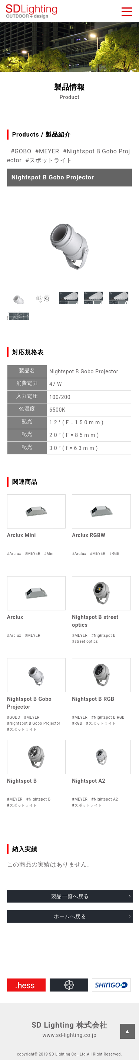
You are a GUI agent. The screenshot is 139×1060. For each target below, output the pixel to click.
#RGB (114, 554)
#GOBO (21, 151)
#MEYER (47, 151)
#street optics (85, 641)
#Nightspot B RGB (108, 717)
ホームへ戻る (70, 916)
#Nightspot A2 (104, 799)
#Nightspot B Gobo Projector (33, 723)
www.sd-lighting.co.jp (70, 1035)
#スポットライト (48, 160)
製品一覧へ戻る (70, 896)
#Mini (49, 554)
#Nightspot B (103, 635)
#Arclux (14, 554)
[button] (19, 296)
